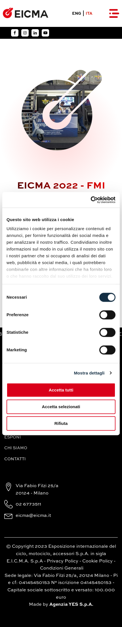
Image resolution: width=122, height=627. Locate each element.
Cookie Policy (97, 561)
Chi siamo (15, 448)
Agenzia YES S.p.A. (71, 604)
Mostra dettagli (89, 373)
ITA (89, 14)
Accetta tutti (61, 390)
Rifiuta (61, 423)
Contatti (15, 459)
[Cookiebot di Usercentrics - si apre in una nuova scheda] (90, 200)
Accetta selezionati (61, 406)
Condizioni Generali (61, 568)
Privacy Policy (62, 561)
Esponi (12, 437)
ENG (76, 14)
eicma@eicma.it (33, 515)
